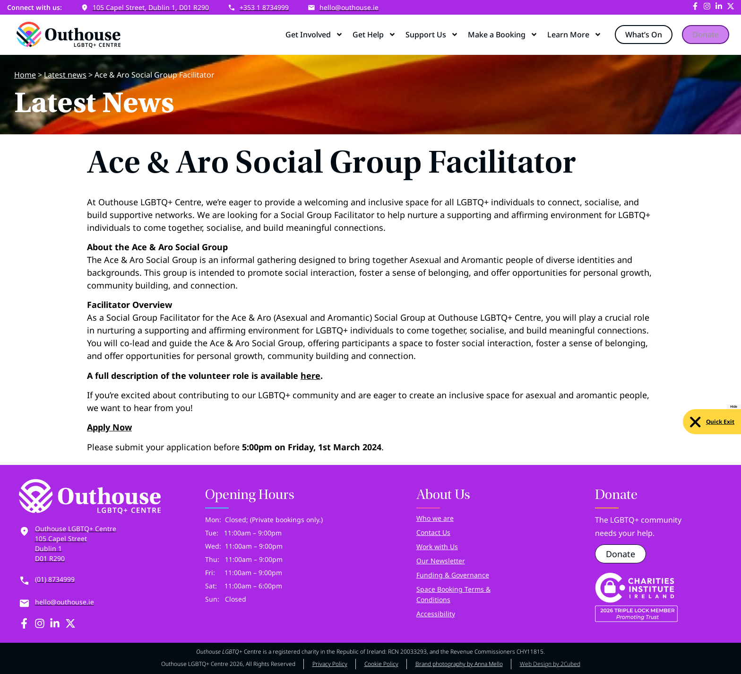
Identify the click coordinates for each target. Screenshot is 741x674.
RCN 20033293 (407, 652)
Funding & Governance (452, 574)
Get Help (374, 34)
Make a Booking (503, 34)
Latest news (65, 75)
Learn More (574, 34)
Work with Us (437, 546)
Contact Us (433, 532)
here (310, 375)
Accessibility (435, 613)
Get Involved (314, 34)
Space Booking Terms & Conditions (453, 594)
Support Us (431, 34)
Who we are (435, 518)
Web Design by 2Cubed (550, 664)
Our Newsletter (440, 560)
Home (25, 75)
